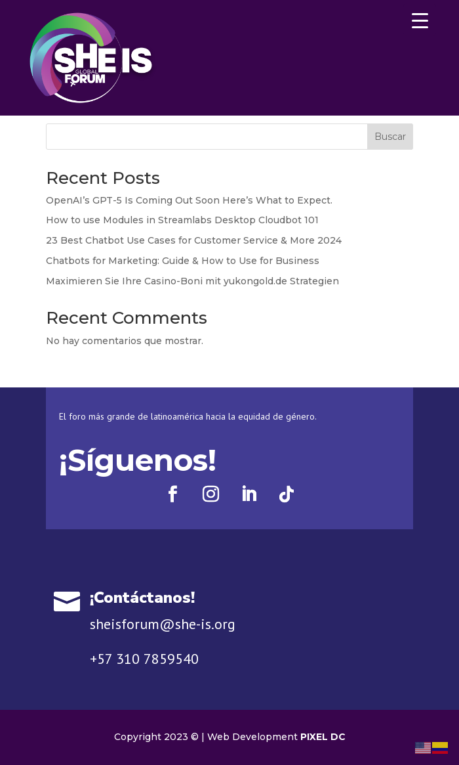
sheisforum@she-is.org (162, 624)
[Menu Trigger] (419, 19)
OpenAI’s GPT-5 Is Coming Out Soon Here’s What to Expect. (189, 200)
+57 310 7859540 (144, 658)
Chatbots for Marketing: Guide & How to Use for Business (182, 261)
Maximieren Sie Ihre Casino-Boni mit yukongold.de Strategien (192, 281)
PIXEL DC (323, 737)
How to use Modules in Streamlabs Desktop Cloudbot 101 (182, 220)
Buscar (390, 136)
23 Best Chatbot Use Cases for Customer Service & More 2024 (194, 240)
